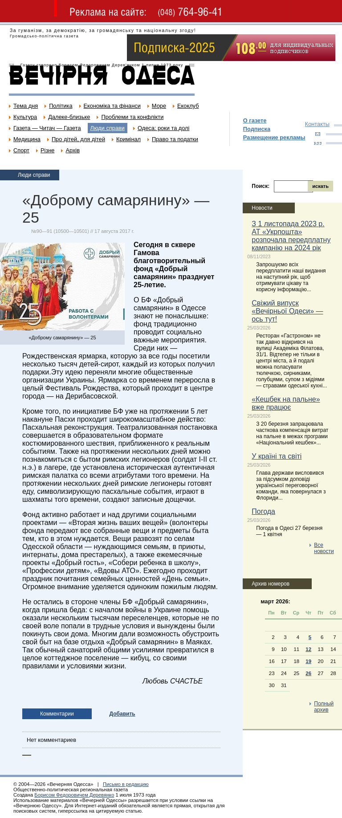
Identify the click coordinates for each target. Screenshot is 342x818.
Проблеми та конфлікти (132, 117)
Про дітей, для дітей (78, 139)
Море (159, 105)
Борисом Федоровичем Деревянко (74, 795)
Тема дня (25, 105)
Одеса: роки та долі (163, 128)
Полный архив (324, 706)
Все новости (324, 548)
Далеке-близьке (69, 117)
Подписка (256, 129)
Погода (263, 511)
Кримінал (128, 139)
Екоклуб (188, 105)
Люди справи (107, 128)
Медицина (27, 139)
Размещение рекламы (274, 137)
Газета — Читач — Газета (47, 128)
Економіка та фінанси (112, 105)
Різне (47, 150)
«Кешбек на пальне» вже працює (286, 403)
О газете (255, 120)
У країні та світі (276, 456)
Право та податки (175, 139)
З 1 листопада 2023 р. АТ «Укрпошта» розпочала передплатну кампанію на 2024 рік (291, 236)
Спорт (21, 150)
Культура (25, 117)
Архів (72, 150)
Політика (60, 105)
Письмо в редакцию (126, 784)
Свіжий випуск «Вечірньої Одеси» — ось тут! (287, 311)
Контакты (317, 124)
